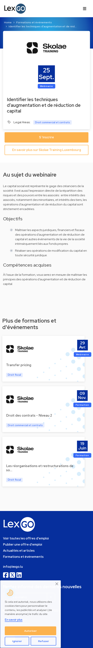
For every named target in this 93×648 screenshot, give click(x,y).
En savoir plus (13, 619)
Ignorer (17, 641)
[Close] (57, 584)
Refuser (43, 641)
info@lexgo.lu (13, 567)
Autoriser (30, 631)
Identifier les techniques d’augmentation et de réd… (42, 26)
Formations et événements (34, 22)
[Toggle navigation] (84, 8)
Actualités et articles (19, 551)
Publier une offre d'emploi (22, 545)
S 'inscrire (46, 137)
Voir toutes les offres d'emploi (26, 538)
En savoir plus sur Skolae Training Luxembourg (46, 150)
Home (8, 22)
